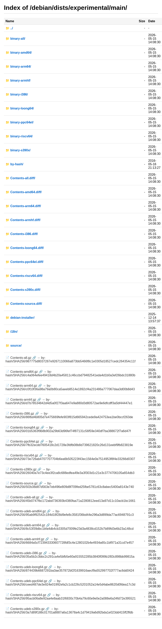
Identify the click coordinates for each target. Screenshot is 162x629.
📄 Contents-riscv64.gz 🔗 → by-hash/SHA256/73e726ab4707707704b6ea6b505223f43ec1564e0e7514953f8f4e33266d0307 (70, 457)
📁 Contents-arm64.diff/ (23, 206)
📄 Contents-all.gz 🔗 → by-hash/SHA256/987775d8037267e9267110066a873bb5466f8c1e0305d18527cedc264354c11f (70, 359)
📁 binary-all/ (15, 38)
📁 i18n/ (12, 331)
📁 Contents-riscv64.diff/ (24, 275)
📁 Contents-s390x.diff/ (23, 289)
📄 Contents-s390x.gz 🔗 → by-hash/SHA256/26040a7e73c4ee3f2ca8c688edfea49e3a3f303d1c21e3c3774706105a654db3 (70, 471)
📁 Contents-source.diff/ (24, 303)
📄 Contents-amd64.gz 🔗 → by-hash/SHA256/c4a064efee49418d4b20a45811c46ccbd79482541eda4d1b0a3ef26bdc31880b (70, 373)
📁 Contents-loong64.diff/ (25, 248)
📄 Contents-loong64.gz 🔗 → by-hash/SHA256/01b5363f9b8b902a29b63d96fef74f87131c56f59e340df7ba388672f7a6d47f (68, 429)
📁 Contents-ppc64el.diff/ (24, 262)
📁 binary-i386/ (17, 94)
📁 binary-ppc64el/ (19, 122)
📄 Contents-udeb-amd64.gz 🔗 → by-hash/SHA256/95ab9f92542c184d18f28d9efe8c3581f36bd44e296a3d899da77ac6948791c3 (70, 513)
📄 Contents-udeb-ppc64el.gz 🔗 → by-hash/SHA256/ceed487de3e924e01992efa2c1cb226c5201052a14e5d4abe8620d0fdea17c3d (70, 582)
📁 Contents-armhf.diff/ (23, 220)
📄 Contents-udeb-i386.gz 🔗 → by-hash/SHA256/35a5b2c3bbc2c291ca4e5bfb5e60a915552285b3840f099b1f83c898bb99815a (70, 554)
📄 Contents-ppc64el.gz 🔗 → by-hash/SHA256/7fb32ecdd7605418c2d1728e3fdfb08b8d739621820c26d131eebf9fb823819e (69, 443)
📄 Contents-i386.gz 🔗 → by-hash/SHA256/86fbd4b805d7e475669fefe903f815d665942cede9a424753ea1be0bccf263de (69, 415)
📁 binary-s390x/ (18, 150)
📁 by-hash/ (14, 164)
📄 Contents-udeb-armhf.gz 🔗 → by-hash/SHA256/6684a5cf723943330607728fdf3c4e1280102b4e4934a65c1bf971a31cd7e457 (70, 540)
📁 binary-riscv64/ (19, 136)
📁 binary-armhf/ (18, 80)
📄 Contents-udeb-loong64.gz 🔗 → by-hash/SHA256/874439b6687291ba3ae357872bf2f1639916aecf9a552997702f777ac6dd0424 (70, 568)
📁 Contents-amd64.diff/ (24, 192)
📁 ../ (9, 28)
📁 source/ (13, 345)
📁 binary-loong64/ (20, 108)
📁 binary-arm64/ (18, 66)
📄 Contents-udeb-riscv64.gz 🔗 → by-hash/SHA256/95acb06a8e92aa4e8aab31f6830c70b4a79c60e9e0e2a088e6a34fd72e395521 (71, 596)
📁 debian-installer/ (20, 317)
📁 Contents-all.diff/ (20, 178)
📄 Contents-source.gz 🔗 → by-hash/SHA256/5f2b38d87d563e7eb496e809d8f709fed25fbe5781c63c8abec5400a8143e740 (70, 485)
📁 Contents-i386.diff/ (22, 234)
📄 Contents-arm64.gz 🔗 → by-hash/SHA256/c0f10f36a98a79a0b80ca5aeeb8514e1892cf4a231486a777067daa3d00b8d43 (70, 387)
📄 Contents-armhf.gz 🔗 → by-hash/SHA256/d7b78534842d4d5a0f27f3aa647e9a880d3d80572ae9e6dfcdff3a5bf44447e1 (69, 401)
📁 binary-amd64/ (19, 52)
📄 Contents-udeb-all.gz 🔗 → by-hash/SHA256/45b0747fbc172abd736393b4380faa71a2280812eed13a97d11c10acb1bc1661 (70, 499)
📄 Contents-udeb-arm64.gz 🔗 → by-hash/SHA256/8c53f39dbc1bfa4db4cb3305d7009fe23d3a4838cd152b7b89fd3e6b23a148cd (69, 526)
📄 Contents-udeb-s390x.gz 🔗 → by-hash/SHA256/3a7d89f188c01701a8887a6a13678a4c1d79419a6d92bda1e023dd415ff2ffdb (69, 610)
